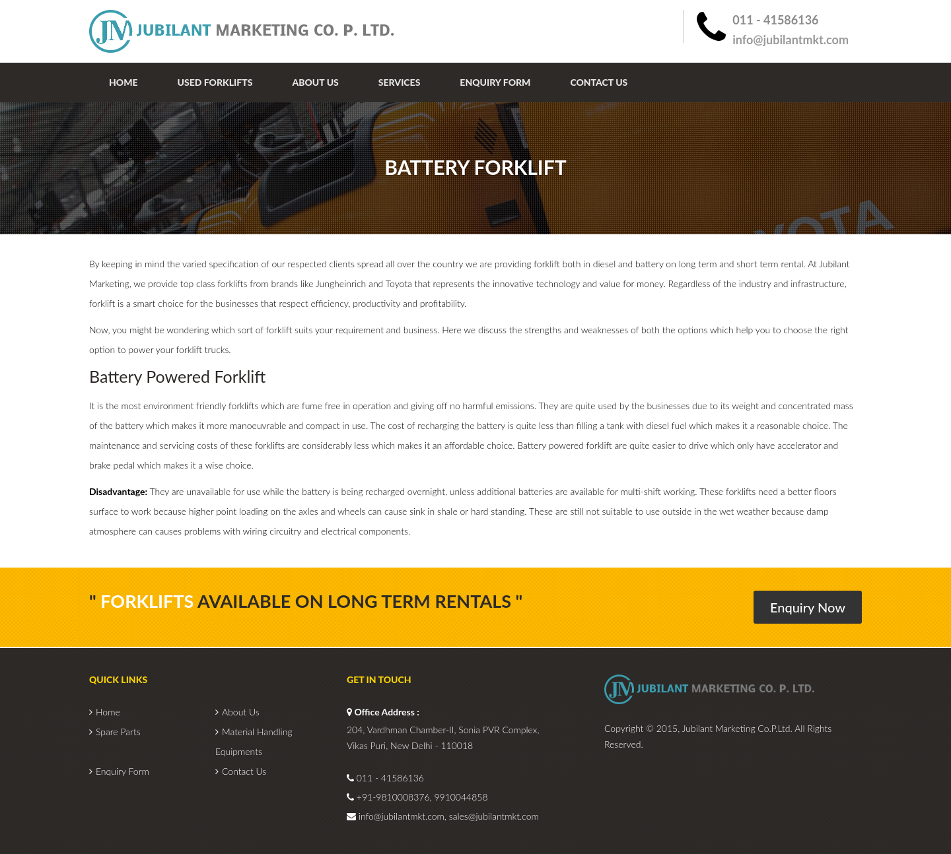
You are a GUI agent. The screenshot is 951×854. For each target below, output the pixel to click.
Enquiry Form (495, 82)
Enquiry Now (807, 607)
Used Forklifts (215, 82)
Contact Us (598, 82)
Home (123, 82)
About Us (315, 82)
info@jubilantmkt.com (790, 39)
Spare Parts (118, 731)
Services (399, 82)
